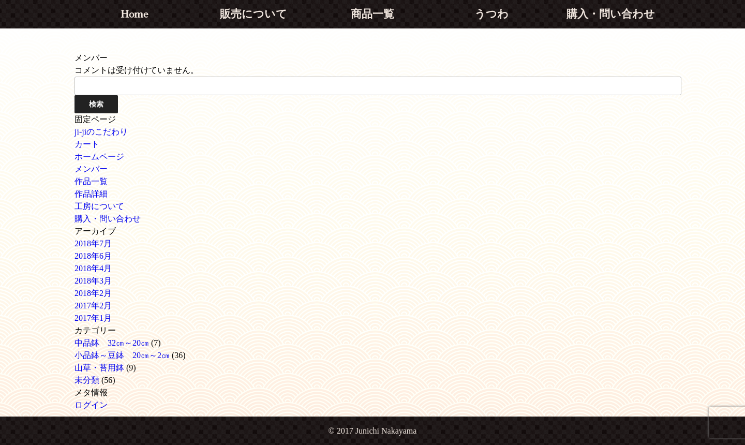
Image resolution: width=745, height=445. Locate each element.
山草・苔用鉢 (99, 367)
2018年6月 (93, 255)
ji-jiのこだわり (101, 131)
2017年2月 (93, 305)
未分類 (86, 380)
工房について (99, 206)
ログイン (91, 404)
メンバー (91, 169)
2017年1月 (93, 318)
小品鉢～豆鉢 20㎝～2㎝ (122, 355)
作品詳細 (91, 193)
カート (86, 144)
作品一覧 (91, 181)
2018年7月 (93, 243)
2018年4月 (93, 268)
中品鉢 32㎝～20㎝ (111, 342)
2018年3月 (93, 280)
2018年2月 (93, 293)
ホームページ (99, 156)
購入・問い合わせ (107, 218)
